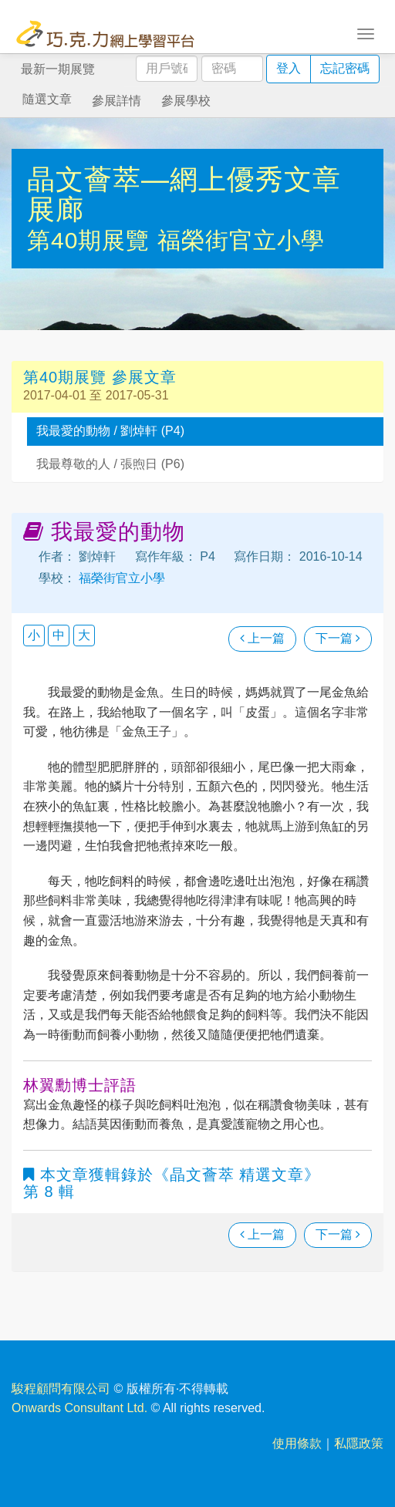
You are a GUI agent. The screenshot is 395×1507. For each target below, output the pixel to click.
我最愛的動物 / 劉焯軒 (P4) (110, 430)
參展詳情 (116, 100)
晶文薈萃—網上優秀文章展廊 (184, 195)
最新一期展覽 (58, 69)
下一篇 (338, 638)
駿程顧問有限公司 (61, 1388)
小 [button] (34, 635)
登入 (288, 68)
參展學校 (186, 100)
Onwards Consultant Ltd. (79, 1407)
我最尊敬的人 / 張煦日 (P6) (110, 463)
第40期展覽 (92, 240)
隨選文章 (47, 99)
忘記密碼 (345, 68)
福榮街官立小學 (241, 240)
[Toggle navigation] (366, 32)
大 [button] (84, 635)
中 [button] (58, 635)
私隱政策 (358, 1443)
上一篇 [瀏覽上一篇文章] (262, 638)
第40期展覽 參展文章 (100, 377)
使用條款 (297, 1443)
